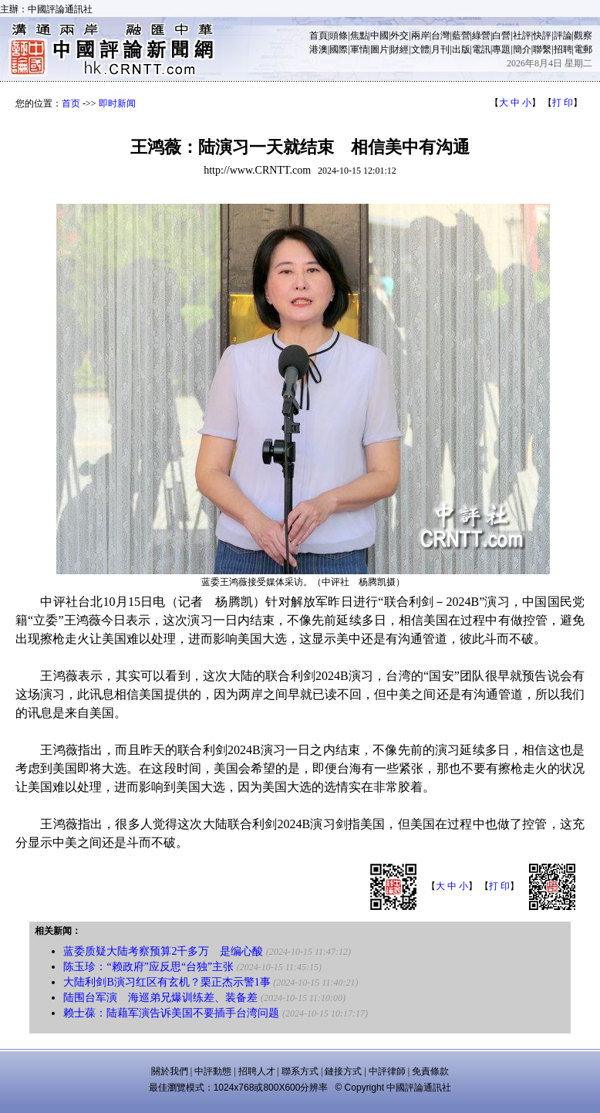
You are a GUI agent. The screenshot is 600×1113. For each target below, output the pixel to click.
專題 (501, 49)
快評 (542, 35)
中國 (379, 35)
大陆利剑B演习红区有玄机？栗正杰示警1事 (166, 982)
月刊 (440, 49)
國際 (338, 49)
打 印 (562, 102)
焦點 (359, 35)
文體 (420, 49)
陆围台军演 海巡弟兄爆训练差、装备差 (160, 997)
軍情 (359, 49)
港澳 (318, 49)
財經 (399, 49)
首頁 (318, 35)
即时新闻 (117, 103)
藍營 (461, 35)
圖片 (379, 49)
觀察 (583, 35)
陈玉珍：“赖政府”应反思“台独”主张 (148, 967)
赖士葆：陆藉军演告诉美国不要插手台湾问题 (171, 1013)
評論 (563, 35)
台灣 (440, 35)
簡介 (522, 49)
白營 (501, 35)
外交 (399, 35)
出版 (461, 49)
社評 (522, 35)
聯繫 (542, 49)
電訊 (481, 49)
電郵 (583, 49)
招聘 (563, 49)
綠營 (481, 35)
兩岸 (420, 35)
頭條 (338, 35)
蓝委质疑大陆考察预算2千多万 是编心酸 (163, 951)
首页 (71, 103)
